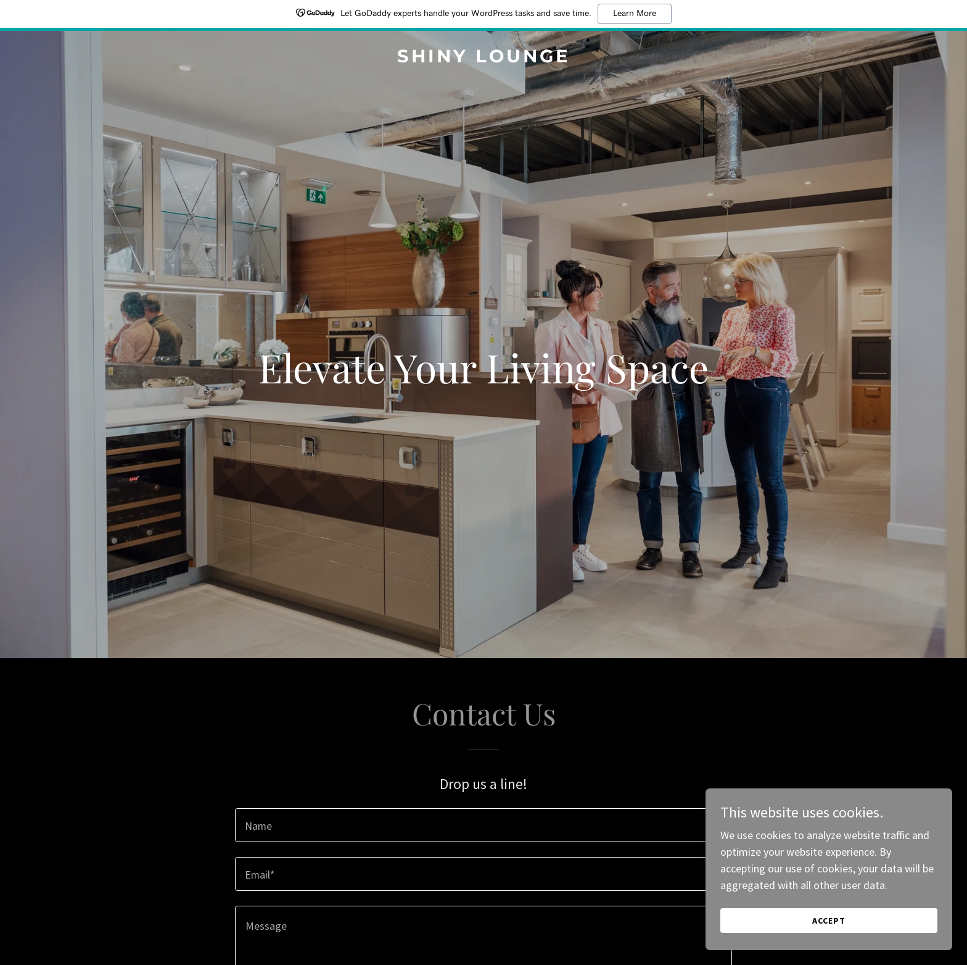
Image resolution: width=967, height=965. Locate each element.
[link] (483, 58)
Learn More (634, 13)
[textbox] (483, 825)
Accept (829, 920)
